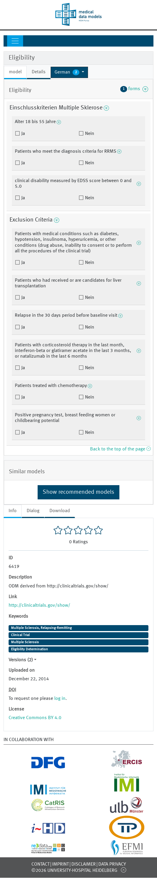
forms (134, 89)
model (15, 72)
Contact (40, 864)
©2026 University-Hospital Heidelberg (74, 870)
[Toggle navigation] (15, 41)
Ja (22, 133)
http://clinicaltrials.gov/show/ (39, 605)
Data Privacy (112, 864)
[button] (69, 72)
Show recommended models (78, 492)
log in (59, 698)
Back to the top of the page (120, 449)
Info (13, 511)
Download (59, 511)
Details (39, 72)
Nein (89, 133)
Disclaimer (83, 864)
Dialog (33, 511)
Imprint (60, 864)
